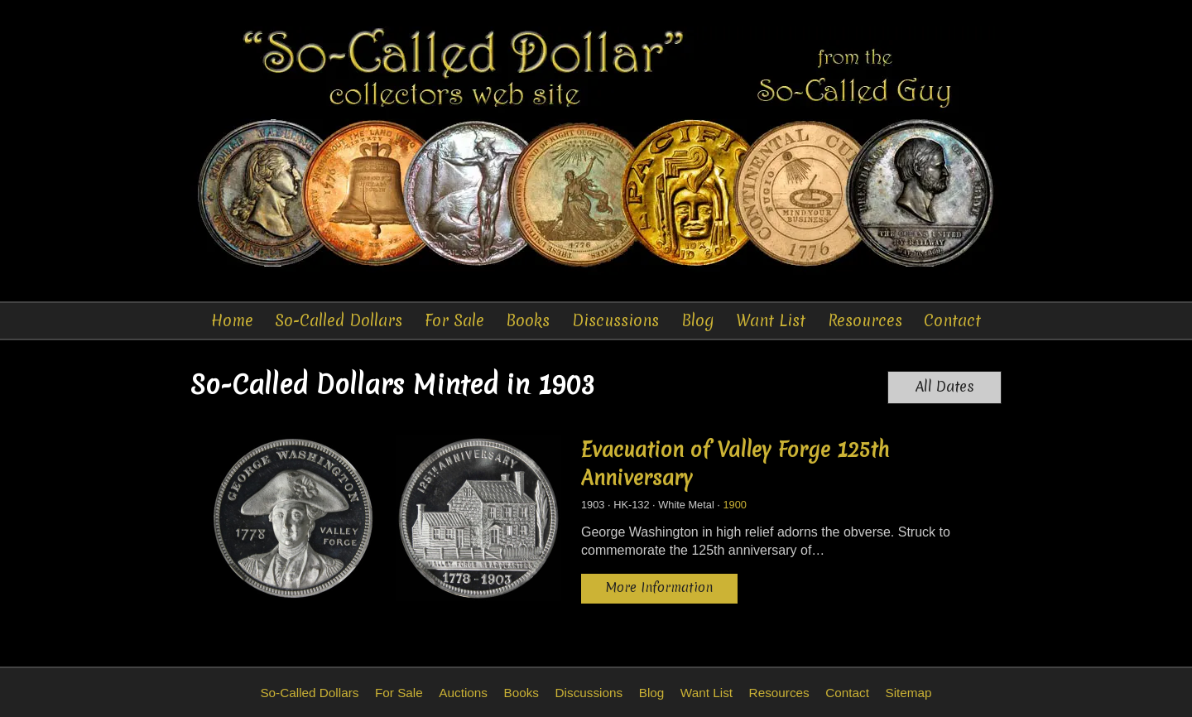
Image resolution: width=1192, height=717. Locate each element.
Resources (865, 320)
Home (232, 320)
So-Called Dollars (338, 320)
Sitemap (908, 693)
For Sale (454, 320)
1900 (734, 504)
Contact (952, 320)
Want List (770, 320)
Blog (697, 320)
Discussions (615, 320)
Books (528, 320)
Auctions (463, 693)
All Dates (945, 387)
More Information (659, 587)
